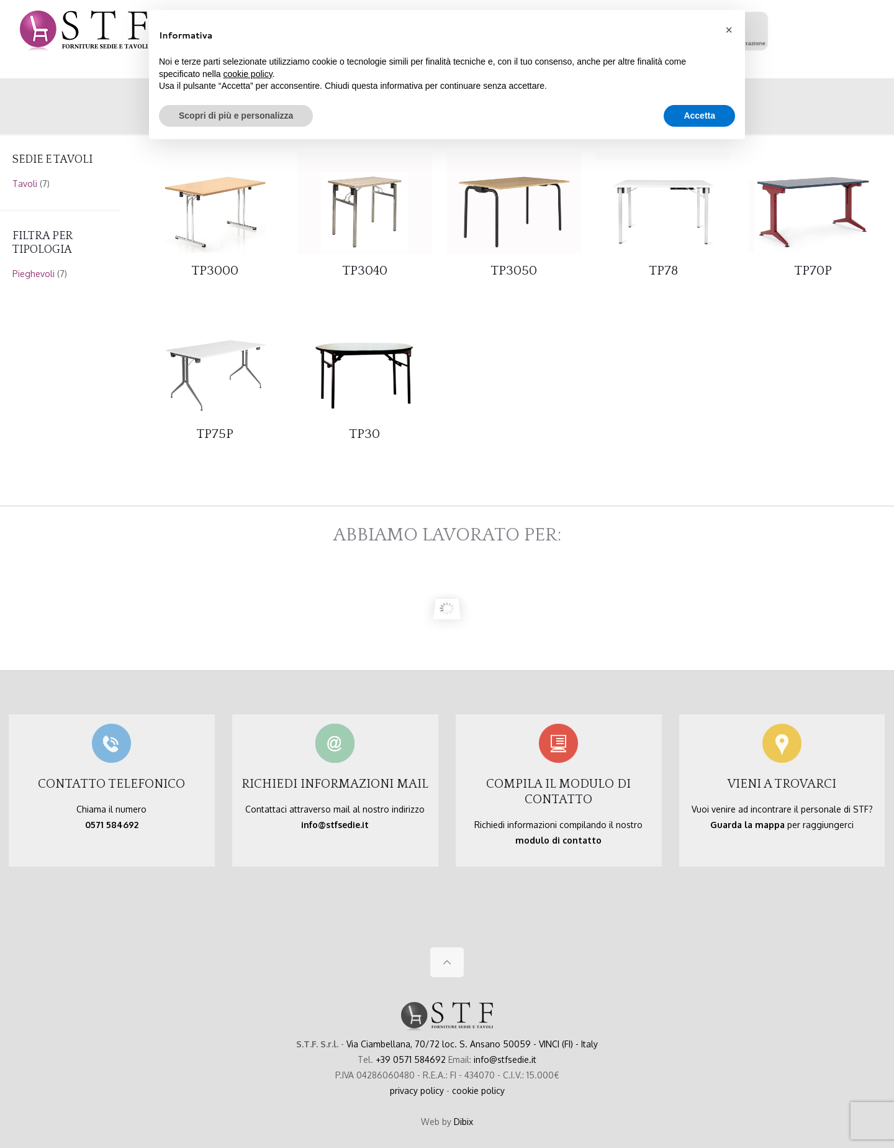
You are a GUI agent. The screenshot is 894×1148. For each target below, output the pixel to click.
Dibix (463, 1121)
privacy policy (417, 1090)
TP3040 (364, 270)
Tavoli (24, 183)
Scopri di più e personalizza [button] (236, 116)
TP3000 (214, 270)
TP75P (214, 434)
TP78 (663, 270)
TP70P (813, 270)
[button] (729, 30)
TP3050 (513, 270)
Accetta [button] (699, 116)
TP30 (364, 434)
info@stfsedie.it (505, 1059)
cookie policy (478, 1090)
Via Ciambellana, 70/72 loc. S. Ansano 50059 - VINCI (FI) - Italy (472, 1044)
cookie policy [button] (248, 74)
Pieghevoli (33, 273)
